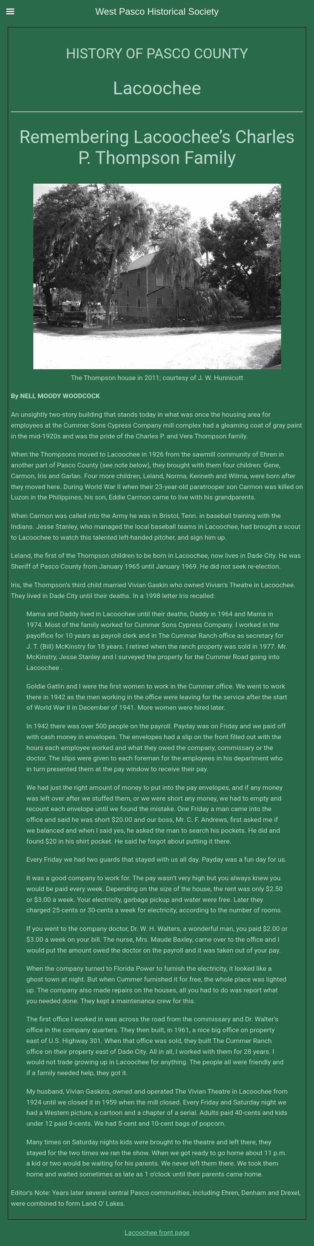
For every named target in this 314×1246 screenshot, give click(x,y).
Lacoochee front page (156, 1232)
